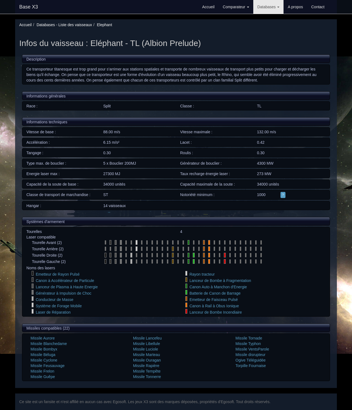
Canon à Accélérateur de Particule (65, 280)
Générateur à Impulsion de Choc (63, 293)
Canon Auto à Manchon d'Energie (218, 287)
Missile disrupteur (250, 354)
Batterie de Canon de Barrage (215, 293)
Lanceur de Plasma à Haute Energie (67, 287)
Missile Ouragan (147, 360)
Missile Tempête (147, 371)
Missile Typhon (248, 343)
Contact (317, 7)
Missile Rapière (146, 365)
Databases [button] (268, 7)
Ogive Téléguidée (250, 360)
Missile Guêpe (43, 376)
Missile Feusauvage (48, 365)
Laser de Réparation (53, 312)
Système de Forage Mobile (59, 306)
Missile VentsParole (252, 349)
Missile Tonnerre (147, 376)
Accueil (208, 7)
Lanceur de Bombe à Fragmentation (220, 280)
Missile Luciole (145, 349)
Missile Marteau (146, 354)
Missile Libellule (146, 343)
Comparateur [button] (236, 7)
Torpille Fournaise (250, 365)
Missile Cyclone (44, 360)
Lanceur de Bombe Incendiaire (215, 312)
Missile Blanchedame (49, 343)
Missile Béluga (43, 354)
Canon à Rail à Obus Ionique (214, 306)
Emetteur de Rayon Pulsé (58, 274)
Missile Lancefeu (147, 338)
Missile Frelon (42, 371)
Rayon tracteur (202, 274)
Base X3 (28, 7)
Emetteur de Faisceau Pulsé (213, 299)
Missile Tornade (248, 338)
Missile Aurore (43, 338)
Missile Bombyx (44, 349)
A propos (295, 7)
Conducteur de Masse (54, 299)
